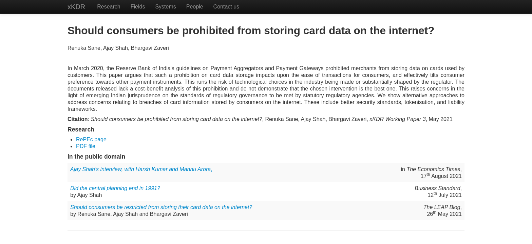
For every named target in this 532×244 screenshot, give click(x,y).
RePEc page (91, 139)
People (194, 6)
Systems (165, 6)
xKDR (76, 7)
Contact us (226, 6)
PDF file (85, 146)
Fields (138, 6)
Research (108, 6)
